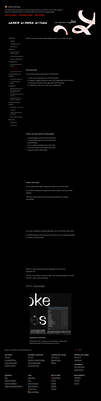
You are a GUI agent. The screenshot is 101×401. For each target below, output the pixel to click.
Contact (53, 380)
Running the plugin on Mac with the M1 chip (16, 95)
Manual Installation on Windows (16, 56)
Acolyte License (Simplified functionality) (16, 113)
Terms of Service (33, 386)
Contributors (78, 360)
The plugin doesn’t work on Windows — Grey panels (15, 99)
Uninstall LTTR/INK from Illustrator (15, 75)
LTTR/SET (77, 380)
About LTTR (77, 357)
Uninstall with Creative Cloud (16, 79)
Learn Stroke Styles (14, 68)
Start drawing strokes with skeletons (15, 65)
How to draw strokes (11, 363)
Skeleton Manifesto (10, 380)
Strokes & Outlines (10, 365)
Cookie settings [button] (39, 15)
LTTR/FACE (77, 378)
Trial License (12, 110)
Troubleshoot (12, 86)
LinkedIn (53, 383)
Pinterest (53, 389)
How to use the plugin (34, 363)
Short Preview (13, 107)
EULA (29, 380)
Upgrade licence (56, 360)
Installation (12, 41)
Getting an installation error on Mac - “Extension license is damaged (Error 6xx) (16, 90)
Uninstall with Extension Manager (15, 82)
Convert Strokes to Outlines (16, 71)
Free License (20, 107)
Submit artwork (78, 370)
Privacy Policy (32, 389)
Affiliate (53, 363)
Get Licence (12, 119)
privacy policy (50, 12)
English (76, 349)
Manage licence (13, 122)
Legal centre (31, 378)
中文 (80, 349)
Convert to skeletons (11, 383)
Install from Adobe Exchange (16, 59)
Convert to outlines (39, 286)
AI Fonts (76, 383)
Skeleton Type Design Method (13, 386)
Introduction (12, 38)
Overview (7, 357)
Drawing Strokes (13, 46)
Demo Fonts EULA (33, 383)
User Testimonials (79, 367)
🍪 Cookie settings (33, 392)
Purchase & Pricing (10, 360)
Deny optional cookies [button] (26, 15)
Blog (6, 378)
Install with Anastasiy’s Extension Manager (15, 53)
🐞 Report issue (55, 378)
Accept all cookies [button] (11, 15)
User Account (55, 357)
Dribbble (53, 386)
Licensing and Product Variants (14, 103)
